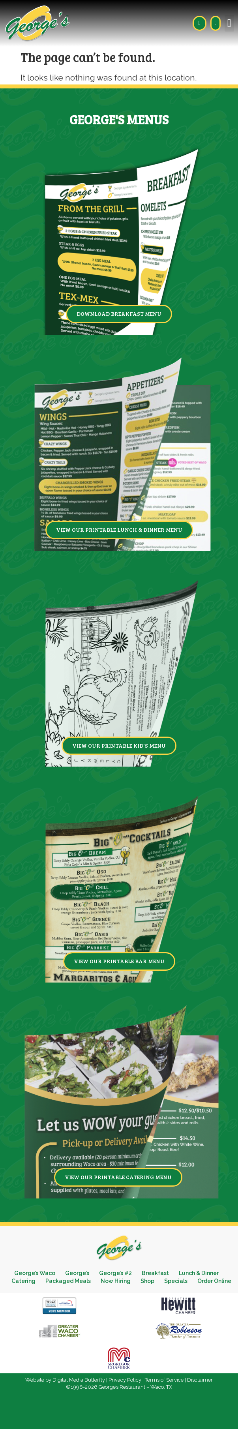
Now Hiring (116, 1281)
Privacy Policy (125, 1380)
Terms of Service (164, 1380)
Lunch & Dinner (199, 1273)
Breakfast (155, 1273)
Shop (147, 1281)
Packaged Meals (68, 1281)
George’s (77, 1273)
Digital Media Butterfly (78, 1380)
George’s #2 (115, 1273)
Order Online (214, 1281)
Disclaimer (200, 1380)
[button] (229, 23)
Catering (23, 1281)
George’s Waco (34, 1273)
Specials (175, 1281)
